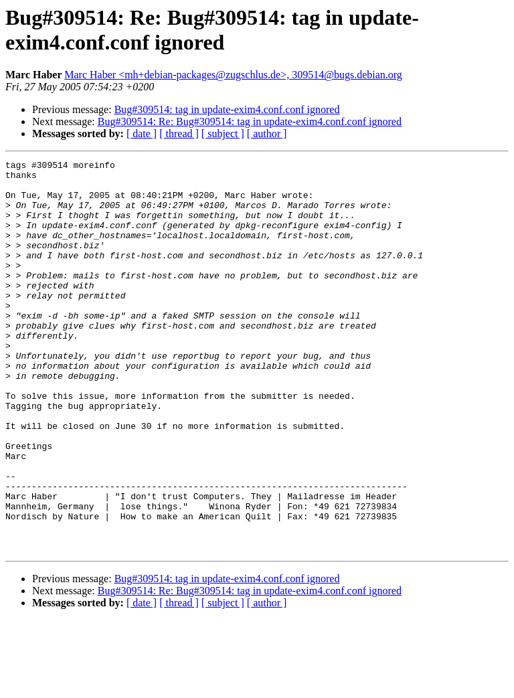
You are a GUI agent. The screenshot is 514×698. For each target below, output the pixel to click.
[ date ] (141, 133)
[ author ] (267, 133)
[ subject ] (222, 133)
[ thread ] (179, 133)
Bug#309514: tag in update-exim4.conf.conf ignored (227, 109)
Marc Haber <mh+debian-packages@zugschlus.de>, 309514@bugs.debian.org (233, 74)
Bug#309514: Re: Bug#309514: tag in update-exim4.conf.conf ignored (250, 121)
